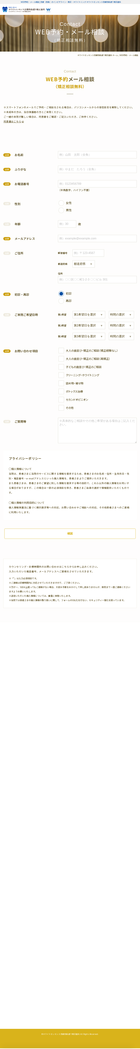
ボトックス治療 (74, 391)
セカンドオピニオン (77, 399)
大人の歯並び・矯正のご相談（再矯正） (88, 359)
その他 (70, 408)
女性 (69, 203)
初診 (69, 293)
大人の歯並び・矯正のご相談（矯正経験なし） (92, 350)
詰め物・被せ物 (74, 383)
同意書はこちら (12, 121)
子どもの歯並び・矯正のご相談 (84, 367)
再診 (69, 300)
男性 (69, 210)
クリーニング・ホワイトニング (82, 375)
